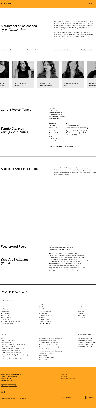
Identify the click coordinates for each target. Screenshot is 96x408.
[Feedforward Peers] (36, 50)
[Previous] (11, 129)
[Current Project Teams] (10, 50)
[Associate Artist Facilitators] (63, 50)
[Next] (84, 129)
